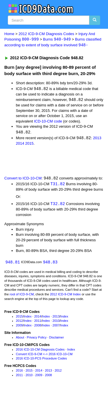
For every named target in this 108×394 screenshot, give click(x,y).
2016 (19, 372)
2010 (55, 322)
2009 (19, 327)
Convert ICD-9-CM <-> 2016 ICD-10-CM (44, 355)
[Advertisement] (46, 161)
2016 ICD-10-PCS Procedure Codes (41, 360)
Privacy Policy (36, 339)
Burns (57, 39)
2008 (37, 327)
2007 (55, 327)
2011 (37, 322)
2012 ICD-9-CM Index (65, 296)
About (20, 339)
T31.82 (57, 185)
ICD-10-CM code (48, 122)
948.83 (50, 263)
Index (28, 318)
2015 (29, 144)
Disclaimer (56, 339)
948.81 (12, 263)
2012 (19, 322)
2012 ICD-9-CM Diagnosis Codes (46, 34)
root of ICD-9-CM (22, 296)
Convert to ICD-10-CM (22, 179)
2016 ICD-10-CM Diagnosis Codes (40, 351)
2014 (20, 144)
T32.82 (57, 205)
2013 (97, 139)
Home (9, 34)
